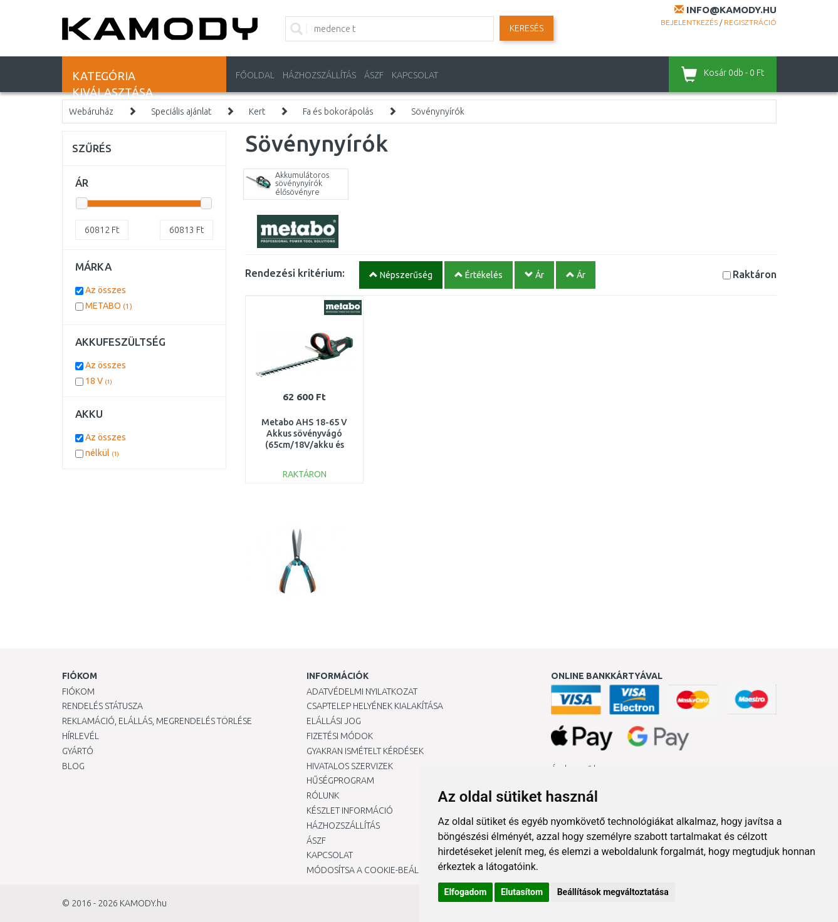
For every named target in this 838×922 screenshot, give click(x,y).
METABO (108, 306)
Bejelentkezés (689, 22)
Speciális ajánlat (181, 111)
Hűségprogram (340, 780)
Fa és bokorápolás (338, 111)
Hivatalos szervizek (349, 766)
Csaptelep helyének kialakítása (374, 706)
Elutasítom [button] (522, 892)
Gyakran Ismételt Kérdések (365, 751)
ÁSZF (374, 75)
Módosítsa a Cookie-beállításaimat (384, 870)
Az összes (105, 290)
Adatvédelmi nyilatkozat (361, 691)
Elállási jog (333, 721)
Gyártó (77, 751)
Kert (257, 111)
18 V (98, 381)
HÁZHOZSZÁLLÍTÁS (319, 75)
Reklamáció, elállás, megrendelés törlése (157, 721)
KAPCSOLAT (415, 75)
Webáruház (91, 111)
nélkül (102, 453)
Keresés (526, 28)
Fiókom (78, 691)
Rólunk (322, 795)
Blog (73, 766)
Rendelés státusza (102, 706)
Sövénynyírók (437, 111)
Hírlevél (80, 736)
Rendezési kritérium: (295, 273)
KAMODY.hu (143, 903)
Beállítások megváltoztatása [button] (613, 892)
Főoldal (255, 75)
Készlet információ (349, 810)
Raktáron (755, 274)
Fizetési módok (339, 736)
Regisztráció (750, 22)
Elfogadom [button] (465, 892)
